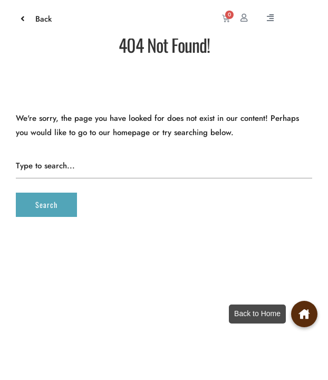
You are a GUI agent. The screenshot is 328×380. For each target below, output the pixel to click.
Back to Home (257, 313)
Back (38, 19)
